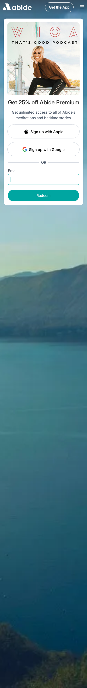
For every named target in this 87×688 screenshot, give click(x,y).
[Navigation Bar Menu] (82, 7)
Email (12, 170)
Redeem (43, 195)
